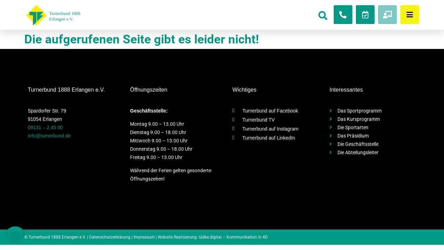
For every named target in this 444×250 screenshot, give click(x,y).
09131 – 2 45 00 (45, 127)
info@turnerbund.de (49, 136)
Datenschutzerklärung (109, 237)
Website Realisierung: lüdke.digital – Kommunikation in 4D (213, 237)
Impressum (144, 237)
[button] (15, 234)
